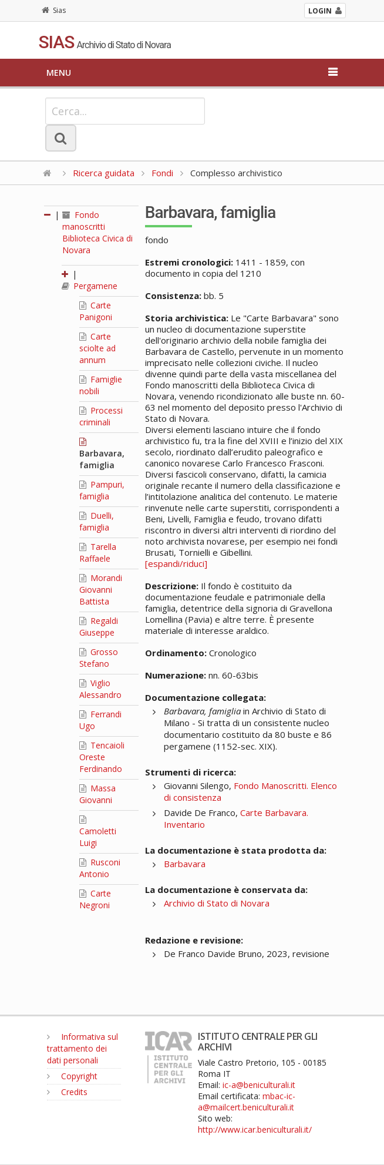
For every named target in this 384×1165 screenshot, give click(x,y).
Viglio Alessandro (100, 688)
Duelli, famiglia (96, 521)
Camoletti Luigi (97, 831)
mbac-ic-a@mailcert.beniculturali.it (246, 1101)
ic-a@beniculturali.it (259, 1084)
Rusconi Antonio (99, 868)
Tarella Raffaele (97, 552)
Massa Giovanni (97, 794)
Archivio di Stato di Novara (217, 903)
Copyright (72, 1076)
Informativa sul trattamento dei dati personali (82, 1048)
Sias (54, 10)
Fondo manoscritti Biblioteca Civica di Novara (97, 232)
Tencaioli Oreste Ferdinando (101, 757)
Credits (67, 1091)
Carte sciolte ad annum (97, 348)
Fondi (162, 173)
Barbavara (185, 863)
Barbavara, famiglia (101, 454)
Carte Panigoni (95, 311)
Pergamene (89, 285)
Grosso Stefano (98, 657)
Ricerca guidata (103, 173)
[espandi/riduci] (176, 563)
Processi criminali (101, 416)
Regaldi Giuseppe (98, 626)
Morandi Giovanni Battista (100, 589)
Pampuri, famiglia (101, 490)
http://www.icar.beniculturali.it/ (255, 1129)
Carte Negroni (95, 899)
